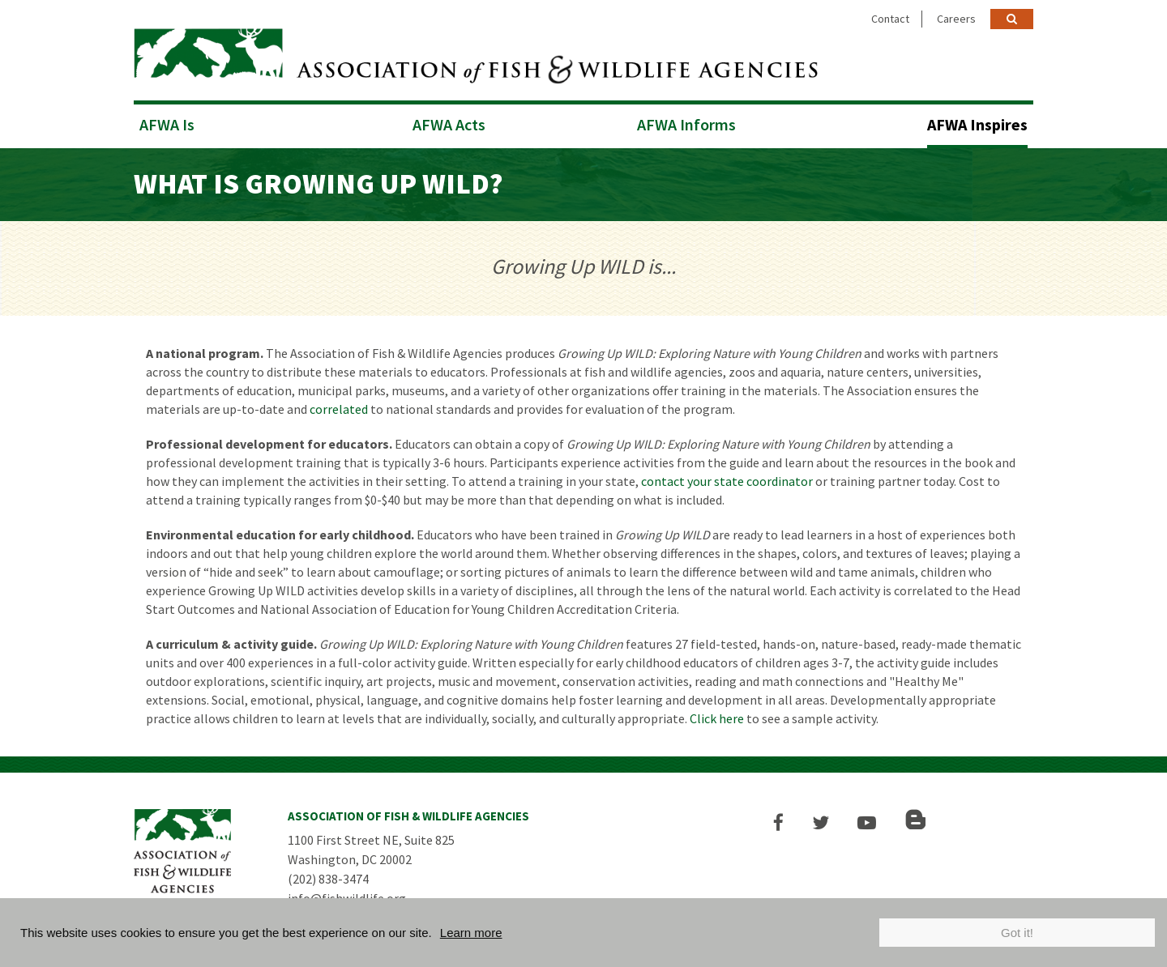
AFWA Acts (449, 123)
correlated (339, 408)
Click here (717, 717)
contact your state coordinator (727, 480)
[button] (779, 821)
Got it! (1017, 932)
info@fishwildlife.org (347, 897)
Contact (890, 18)
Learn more (471, 932)
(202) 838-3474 (328, 878)
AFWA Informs (686, 123)
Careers (956, 18)
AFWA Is (166, 123)
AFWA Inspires (977, 123)
